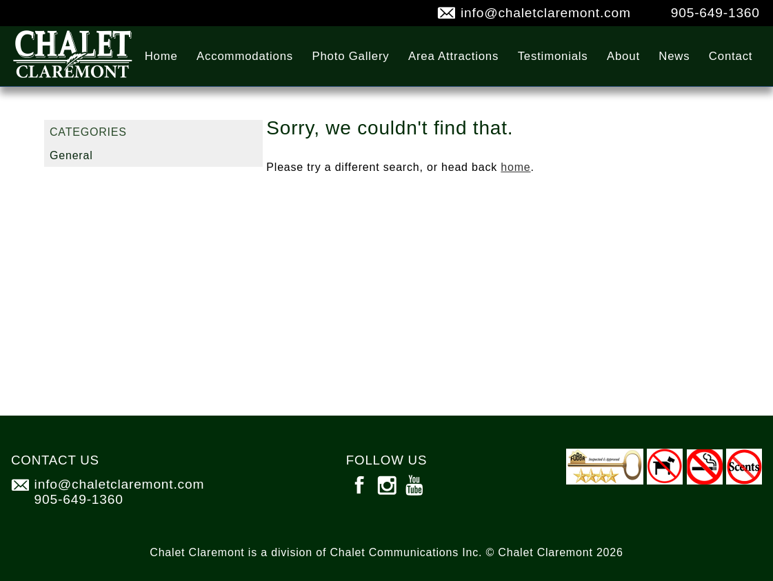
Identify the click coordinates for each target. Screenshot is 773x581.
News (674, 56)
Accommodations (245, 56)
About (623, 56)
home (515, 167)
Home (161, 56)
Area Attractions (453, 56)
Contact (730, 56)
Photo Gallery (350, 56)
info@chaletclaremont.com (546, 13)
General (71, 155)
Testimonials (553, 56)
